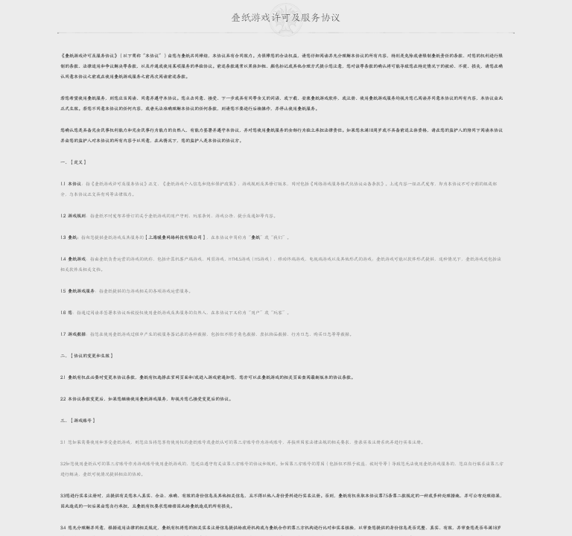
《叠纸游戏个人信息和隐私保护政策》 (200, 183)
